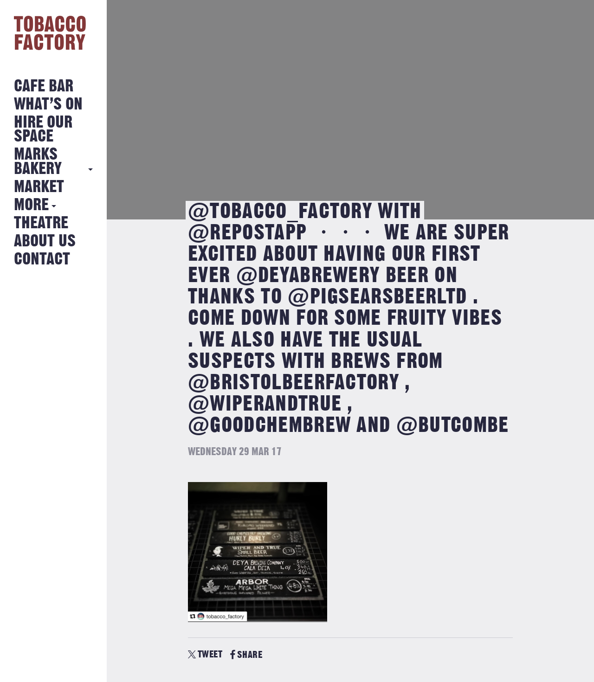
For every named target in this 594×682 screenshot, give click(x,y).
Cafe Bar (43, 86)
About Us (45, 241)
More (31, 205)
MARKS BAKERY (38, 162)
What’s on (48, 104)
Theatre (41, 223)
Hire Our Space (43, 130)
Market (39, 187)
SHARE (246, 655)
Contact (42, 259)
